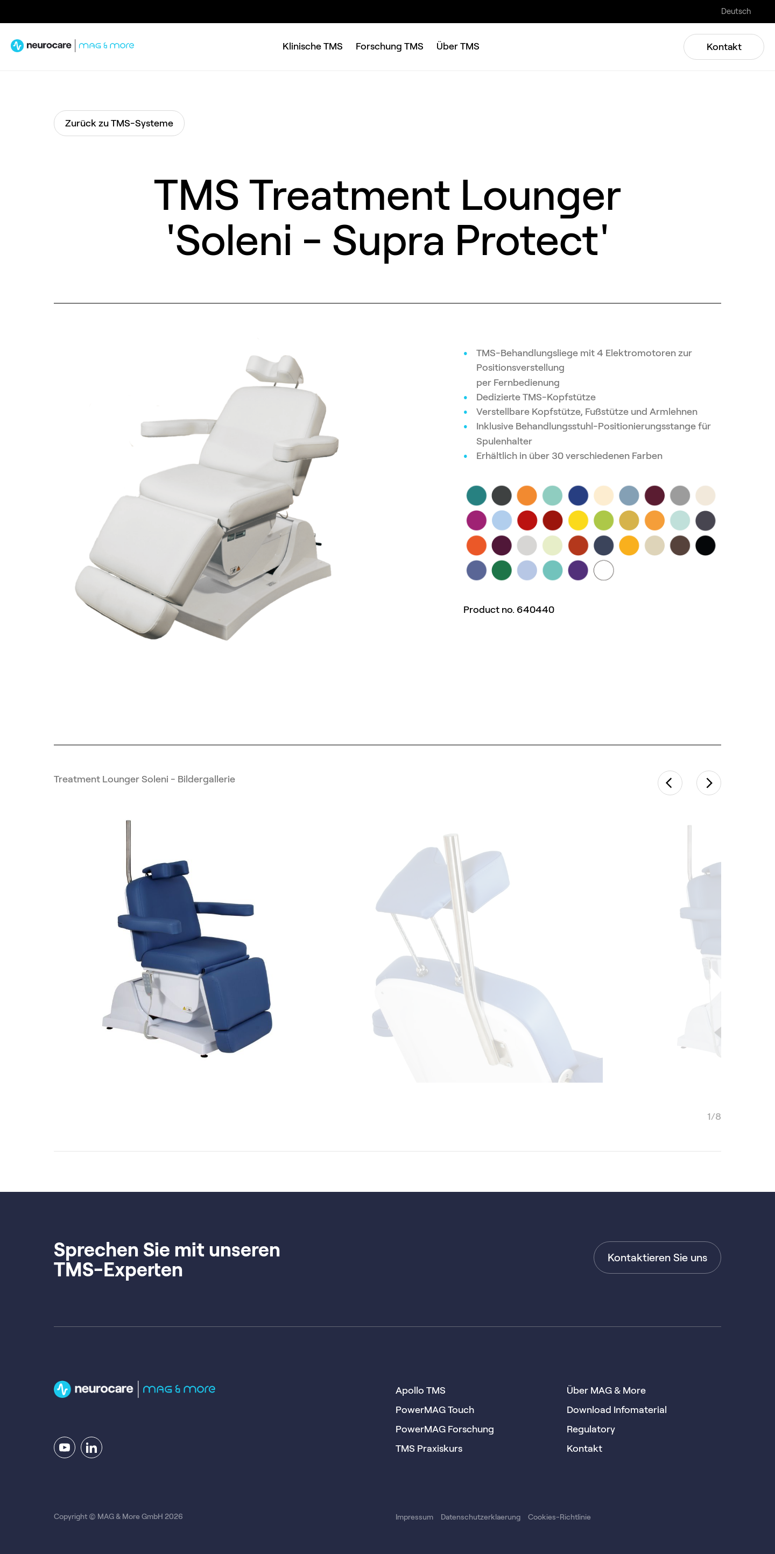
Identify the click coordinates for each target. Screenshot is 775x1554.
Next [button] (708, 783)
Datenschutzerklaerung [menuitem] (480, 1517)
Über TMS (458, 46)
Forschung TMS (390, 46)
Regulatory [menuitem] (591, 1429)
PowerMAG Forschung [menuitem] (445, 1429)
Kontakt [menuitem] (584, 1448)
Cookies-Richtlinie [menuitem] (559, 1517)
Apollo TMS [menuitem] (421, 1390)
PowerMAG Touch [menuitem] (435, 1409)
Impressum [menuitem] (414, 1517)
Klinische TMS (313, 46)
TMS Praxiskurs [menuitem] (429, 1448)
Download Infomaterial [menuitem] (617, 1409)
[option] (188, 948)
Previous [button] (670, 783)
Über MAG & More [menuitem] (606, 1390)
